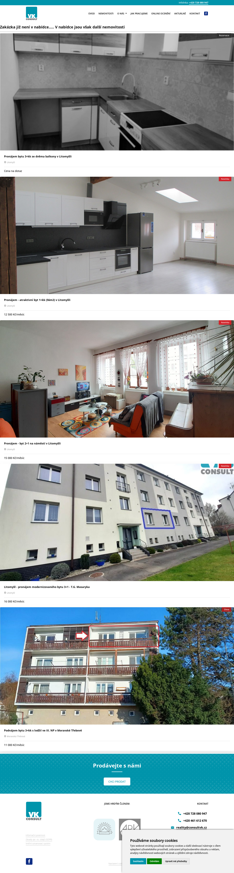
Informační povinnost (35, 835)
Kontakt (195, 13)
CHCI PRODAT (117, 781)
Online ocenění (160, 13)
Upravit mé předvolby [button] (176, 861)
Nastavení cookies (116, 863)
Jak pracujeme (139, 13)
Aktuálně (180, 13)
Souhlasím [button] (138, 861)
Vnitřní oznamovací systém (38, 843)
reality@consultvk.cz (191, 827)
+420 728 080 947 (198, 2)
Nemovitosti (106, 13)
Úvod (91, 13)
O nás (122, 13)
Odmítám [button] (154, 861)
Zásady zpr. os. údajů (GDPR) (39, 839)
